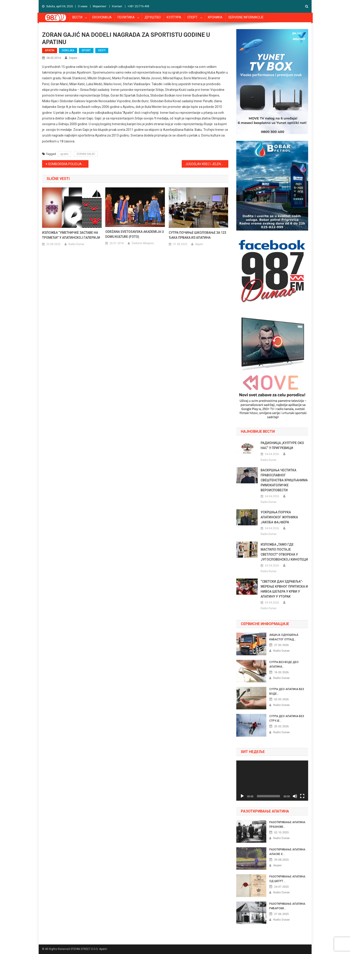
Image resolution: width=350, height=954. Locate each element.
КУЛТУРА (174, 17)
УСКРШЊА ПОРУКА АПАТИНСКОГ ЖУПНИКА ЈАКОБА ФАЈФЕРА (279, 517)
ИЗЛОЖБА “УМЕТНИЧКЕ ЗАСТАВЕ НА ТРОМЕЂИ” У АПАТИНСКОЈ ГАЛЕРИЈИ (71, 235)
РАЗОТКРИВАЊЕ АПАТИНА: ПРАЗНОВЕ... (287, 824)
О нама (82, 6)
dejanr (73, 58)
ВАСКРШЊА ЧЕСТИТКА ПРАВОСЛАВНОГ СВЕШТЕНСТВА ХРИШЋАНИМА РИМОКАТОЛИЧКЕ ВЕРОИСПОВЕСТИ (284, 480)
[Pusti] (242, 796)
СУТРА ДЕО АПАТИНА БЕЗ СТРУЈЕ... (286, 718)
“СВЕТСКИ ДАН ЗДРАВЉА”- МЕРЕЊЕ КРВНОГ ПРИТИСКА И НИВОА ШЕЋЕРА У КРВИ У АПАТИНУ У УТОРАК (284, 589)
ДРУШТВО (153, 17)
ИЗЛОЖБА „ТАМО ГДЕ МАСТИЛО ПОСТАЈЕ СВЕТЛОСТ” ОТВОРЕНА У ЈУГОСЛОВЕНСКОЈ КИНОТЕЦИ (284, 552)
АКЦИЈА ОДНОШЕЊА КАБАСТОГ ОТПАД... (283, 637)
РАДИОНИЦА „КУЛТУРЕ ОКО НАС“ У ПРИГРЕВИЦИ (282, 445)
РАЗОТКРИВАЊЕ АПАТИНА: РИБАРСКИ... (287, 906)
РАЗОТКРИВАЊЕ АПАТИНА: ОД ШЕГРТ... (287, 879)
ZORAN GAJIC (85, 154)
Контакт (117, 6)
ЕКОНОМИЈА (102, 17)
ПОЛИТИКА (126, 17)
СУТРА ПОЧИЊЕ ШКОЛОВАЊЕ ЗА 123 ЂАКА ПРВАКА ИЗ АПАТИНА (197, 235)
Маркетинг (99, 6)
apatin (64, 154)
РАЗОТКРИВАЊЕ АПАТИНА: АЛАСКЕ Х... (287, 852)
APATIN (49, 50)
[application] (272, 780)
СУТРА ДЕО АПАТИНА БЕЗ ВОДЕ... (286, 691)
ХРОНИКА (215, 17)
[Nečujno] (295, 796)
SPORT (86, 50)
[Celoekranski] (302, 796)
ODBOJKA (68, 50)
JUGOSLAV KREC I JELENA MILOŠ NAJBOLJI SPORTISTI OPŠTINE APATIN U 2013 (206, 164)
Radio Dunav (76, 244)
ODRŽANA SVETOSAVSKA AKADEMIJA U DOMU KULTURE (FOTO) (134, 234)
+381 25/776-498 (138, 6)
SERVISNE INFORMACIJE (246, 17)
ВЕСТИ (77, 17)
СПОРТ (192, 17)
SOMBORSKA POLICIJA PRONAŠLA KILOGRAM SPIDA (68, 164)
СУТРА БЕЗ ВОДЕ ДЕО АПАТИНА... (284, 664)
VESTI (102, 50)
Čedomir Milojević (143, 243)
